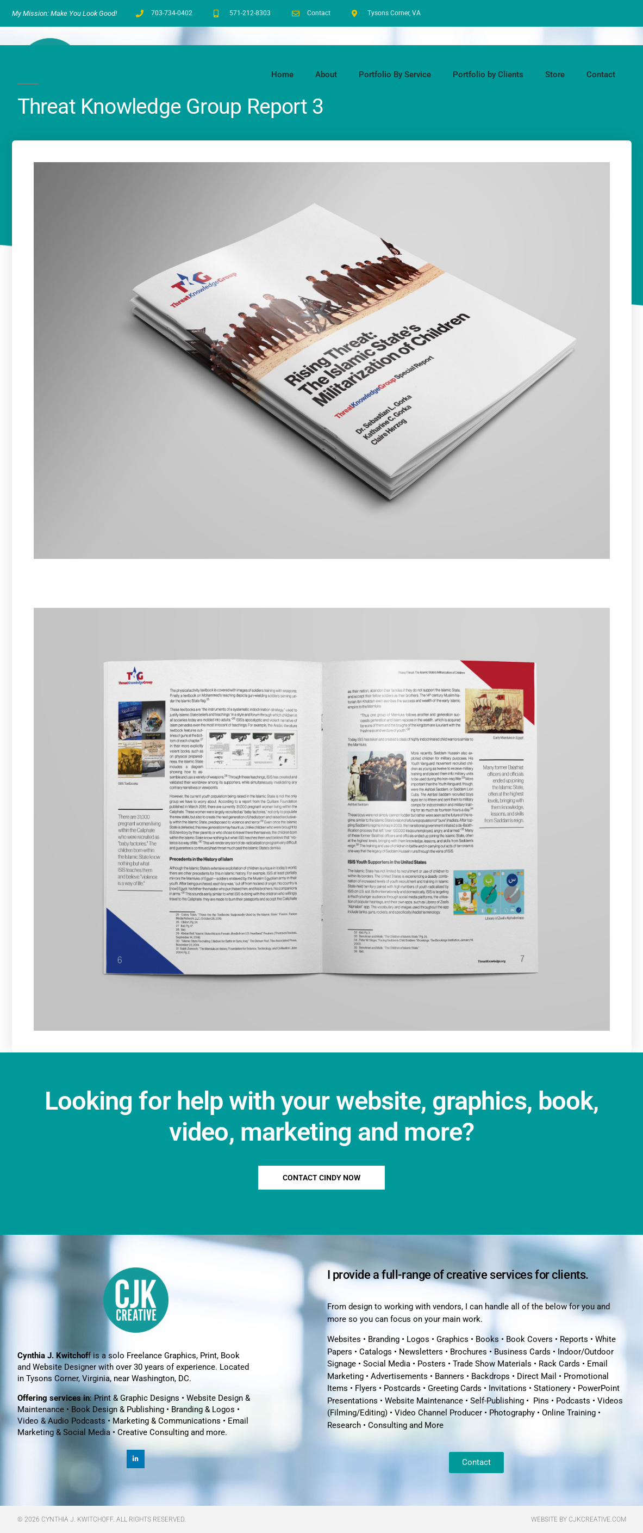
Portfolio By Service (395, 74)
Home (282, 74)
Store (555, 74)
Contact (600, 74)
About (326, 74)
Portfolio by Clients (488, 74)
